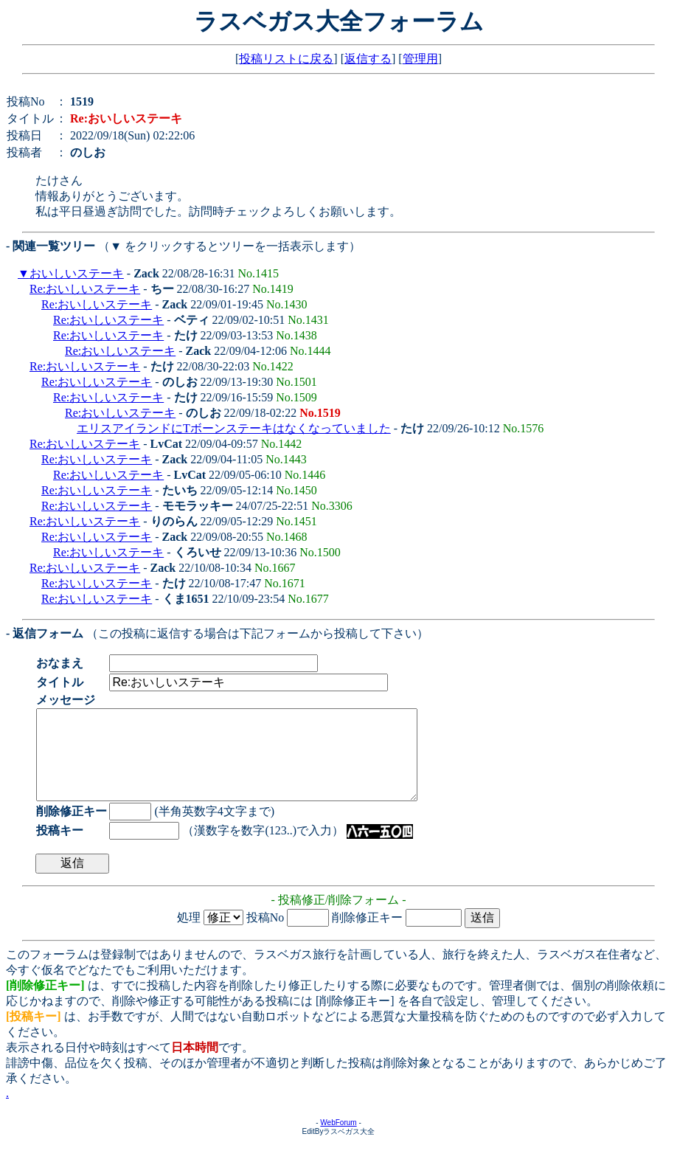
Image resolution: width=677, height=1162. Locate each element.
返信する (368, 58)
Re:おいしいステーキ (84, 289)
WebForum (338, 1140)
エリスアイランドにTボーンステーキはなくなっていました (234, 428)
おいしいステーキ (76, 273)
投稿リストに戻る (286, 58)
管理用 (420, 58)
